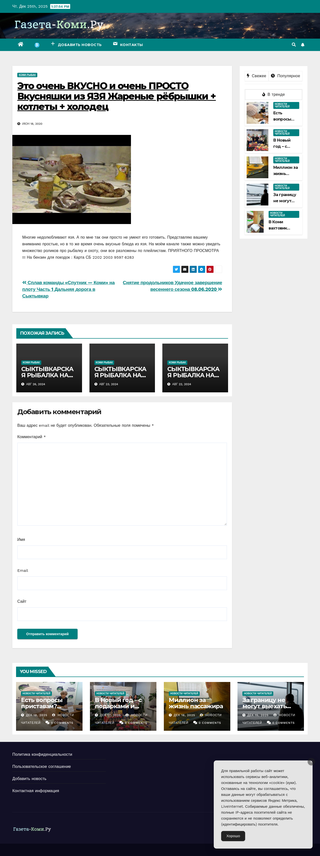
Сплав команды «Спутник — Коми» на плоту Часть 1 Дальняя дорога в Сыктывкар (68, 289)
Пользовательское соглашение (41, 766)
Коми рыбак (27, 75)
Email (22, 570)
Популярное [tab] (285, 76)
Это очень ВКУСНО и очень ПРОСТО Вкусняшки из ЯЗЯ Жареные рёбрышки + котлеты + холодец (116, 96)
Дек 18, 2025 (36, 715)
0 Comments (62, 723)
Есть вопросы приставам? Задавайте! (42, 706)
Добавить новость (29, 778)
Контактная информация (35, 790)
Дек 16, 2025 (184, 715)
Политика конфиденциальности (42, 754)
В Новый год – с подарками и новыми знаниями (118, 709)
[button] (294, 44)
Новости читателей (282, 105)
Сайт (21, 601)
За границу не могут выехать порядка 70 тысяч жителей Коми (269, 709)
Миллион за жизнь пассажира (285, 173)
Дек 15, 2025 (258, 715)
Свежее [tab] (256, 76)
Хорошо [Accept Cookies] (233, 836)
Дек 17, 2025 (110, 715)
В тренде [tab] (273, 94)
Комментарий (31, 436)
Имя (21, 539)
